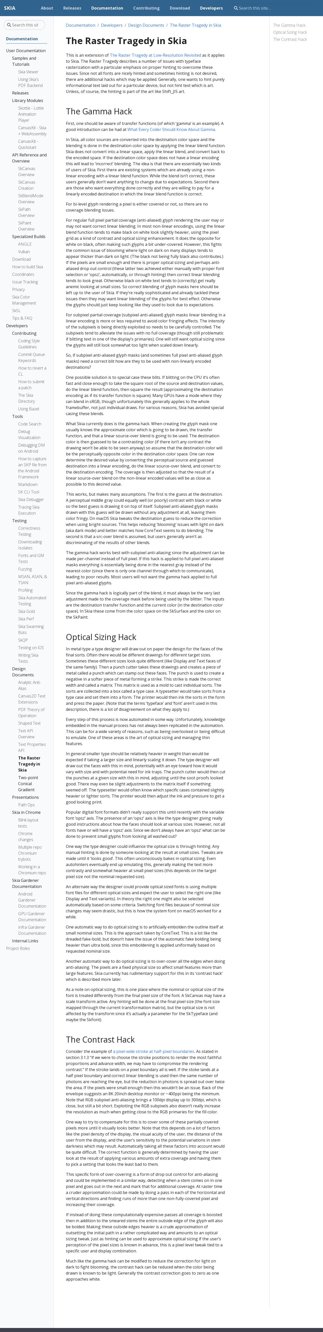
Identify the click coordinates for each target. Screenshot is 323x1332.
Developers (112, 25)
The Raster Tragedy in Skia (195, 25)
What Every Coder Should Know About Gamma (171, 129)
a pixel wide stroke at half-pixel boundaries (153, 1051)
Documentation (80, 25)
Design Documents (146, 25)
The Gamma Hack (289, 25)
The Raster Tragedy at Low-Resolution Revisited (155, 55)
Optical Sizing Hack (290, 32)
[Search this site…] (270, 8)
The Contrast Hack (290, 39)
